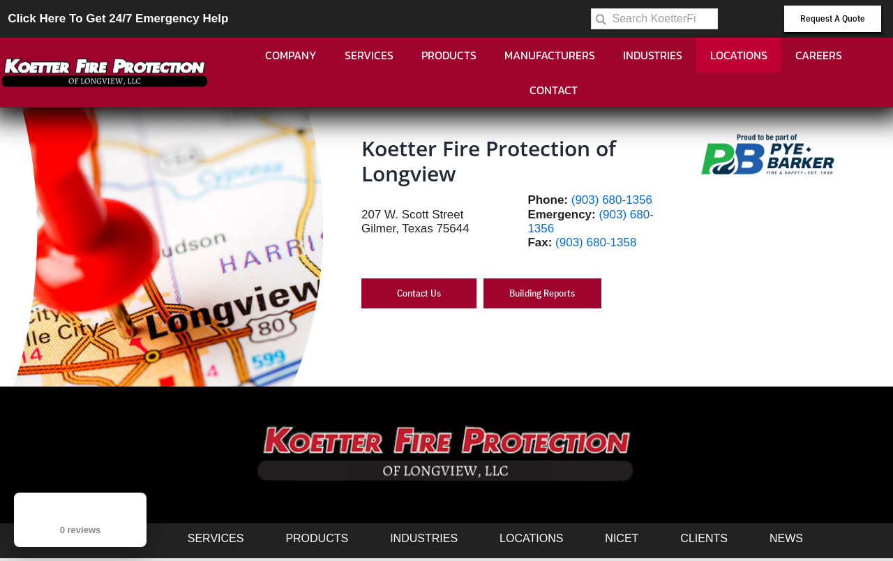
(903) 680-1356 (611, 200)
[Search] (601, 18)
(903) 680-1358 (595, 242)
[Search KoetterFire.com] (654, 18)
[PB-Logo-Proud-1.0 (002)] (767, 135)
